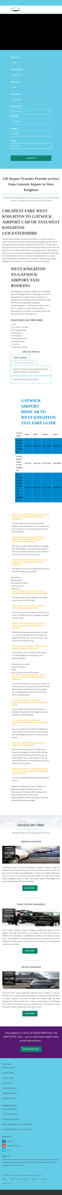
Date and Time (16, 106)
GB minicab (16, 1160)
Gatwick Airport (8, 1073)
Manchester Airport (9, 1088)
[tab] (20, 357)
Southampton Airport (9, 1093)
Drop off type (16, 82)
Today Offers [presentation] (20, 358)
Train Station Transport (31, 904)
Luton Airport (7, 1083)
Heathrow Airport (8, 1068)
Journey (14, 141)
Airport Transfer (31, 842)
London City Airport (9, 1098)
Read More (30, 888)
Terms (25, 1175)
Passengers (15, 116)
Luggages (14, 128)
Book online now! (31, 1049)
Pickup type (15, 57)
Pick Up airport (17, 69)
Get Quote (31, 158)
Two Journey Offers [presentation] (24, 363)
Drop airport (15, 94)
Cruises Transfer (31, 967)
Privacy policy (34, 1175)
